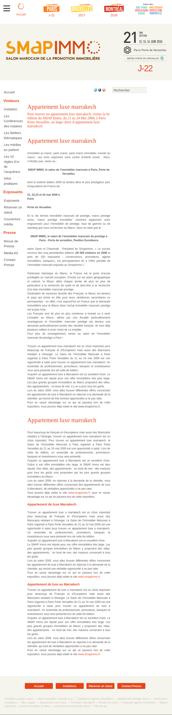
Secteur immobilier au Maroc (35, 706)
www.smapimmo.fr (79, 493)
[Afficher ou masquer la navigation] (6, 8)
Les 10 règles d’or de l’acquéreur (12, 164)
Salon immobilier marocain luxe (55, 699)
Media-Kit (11, 253)
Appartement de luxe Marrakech (51, 504)
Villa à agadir (28, 702)
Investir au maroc (108, 702)
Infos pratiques (11, 180)
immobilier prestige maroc (18, 699)
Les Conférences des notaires (13, 121)
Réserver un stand (13, 209)
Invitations (69, 686)
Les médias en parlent (12, 147)
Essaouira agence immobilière (139, 702)
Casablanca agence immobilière (95, 699)
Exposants (11, 200)
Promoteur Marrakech (83, 702)
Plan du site (100, 706)
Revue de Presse (11, 243)
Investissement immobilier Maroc (72, 706)
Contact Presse (9, 262)
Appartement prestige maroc (133, 699)
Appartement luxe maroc (53, 702)
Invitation (10, 109)
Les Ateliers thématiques (13, 135)
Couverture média (12, 221)
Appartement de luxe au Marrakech (53, 584)
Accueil (9, 92)
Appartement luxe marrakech (61, 141)
